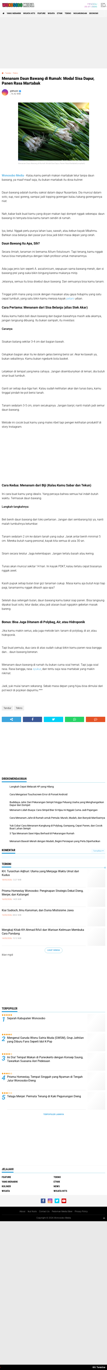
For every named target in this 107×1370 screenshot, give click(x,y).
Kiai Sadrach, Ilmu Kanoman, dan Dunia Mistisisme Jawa (38, 910)
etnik (59, 13)
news (57, 1186)
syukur (37, 669)
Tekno (68, 13)
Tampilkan (98, 851)
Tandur (8, 73)
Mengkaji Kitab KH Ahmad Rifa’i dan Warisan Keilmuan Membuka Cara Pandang (43, 931)
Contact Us (44, 1211)
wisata (51, 13)
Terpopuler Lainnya (53, 1114)
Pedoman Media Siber (62, 1211)
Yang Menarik (14, 13)
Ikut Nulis (32, 1211)
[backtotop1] (104, 1218)
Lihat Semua (53, 950)
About (22, 1211)
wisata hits (29, 13)
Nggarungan (80, 13)
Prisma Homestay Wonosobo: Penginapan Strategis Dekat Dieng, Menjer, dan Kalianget (42, 892)
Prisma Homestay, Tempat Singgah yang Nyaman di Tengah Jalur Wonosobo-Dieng (45, 1078)
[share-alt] (11, 719)
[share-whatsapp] (74, 719)
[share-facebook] (32, 719)
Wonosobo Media (13, 175)
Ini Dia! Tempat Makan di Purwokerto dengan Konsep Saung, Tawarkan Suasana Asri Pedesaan (45, 1059)
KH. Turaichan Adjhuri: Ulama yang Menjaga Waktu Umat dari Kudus (40, 873)
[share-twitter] (53, 719)
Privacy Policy (81, 1211)
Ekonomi (93, 13)
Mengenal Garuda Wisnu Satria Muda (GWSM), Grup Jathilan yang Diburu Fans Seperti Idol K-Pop (45, 1039)
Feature (41, 13)
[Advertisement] (53, 43)
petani (70, 298)
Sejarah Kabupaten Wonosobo (26, 1018)
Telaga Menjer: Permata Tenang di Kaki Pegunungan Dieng (44, 1096)
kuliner (6, 1186)
